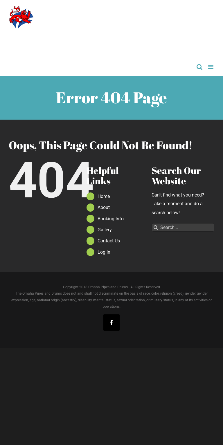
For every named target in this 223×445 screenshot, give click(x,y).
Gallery (105, 230)
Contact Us (109, 241)
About (104, 207)
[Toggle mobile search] (199, 67)
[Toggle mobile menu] (211, 67)
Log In (104, 252)
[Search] (156, 227)
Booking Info (111, 218)
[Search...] (183, 227)
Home (104, 196)
